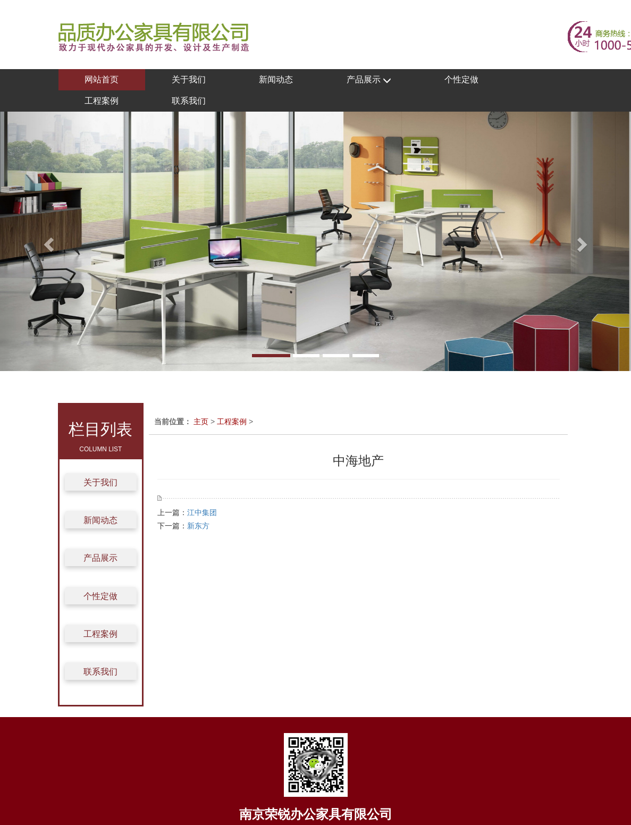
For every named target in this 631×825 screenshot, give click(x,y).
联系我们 (189, 100)
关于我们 (189, 79)
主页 (200, 421)
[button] (47, 241)
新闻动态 (276, 79)
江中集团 (202, 512)
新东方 (198, 525)
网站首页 (102, 79)
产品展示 (369, 80)
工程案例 (102, 100)
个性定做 (461, 79)
